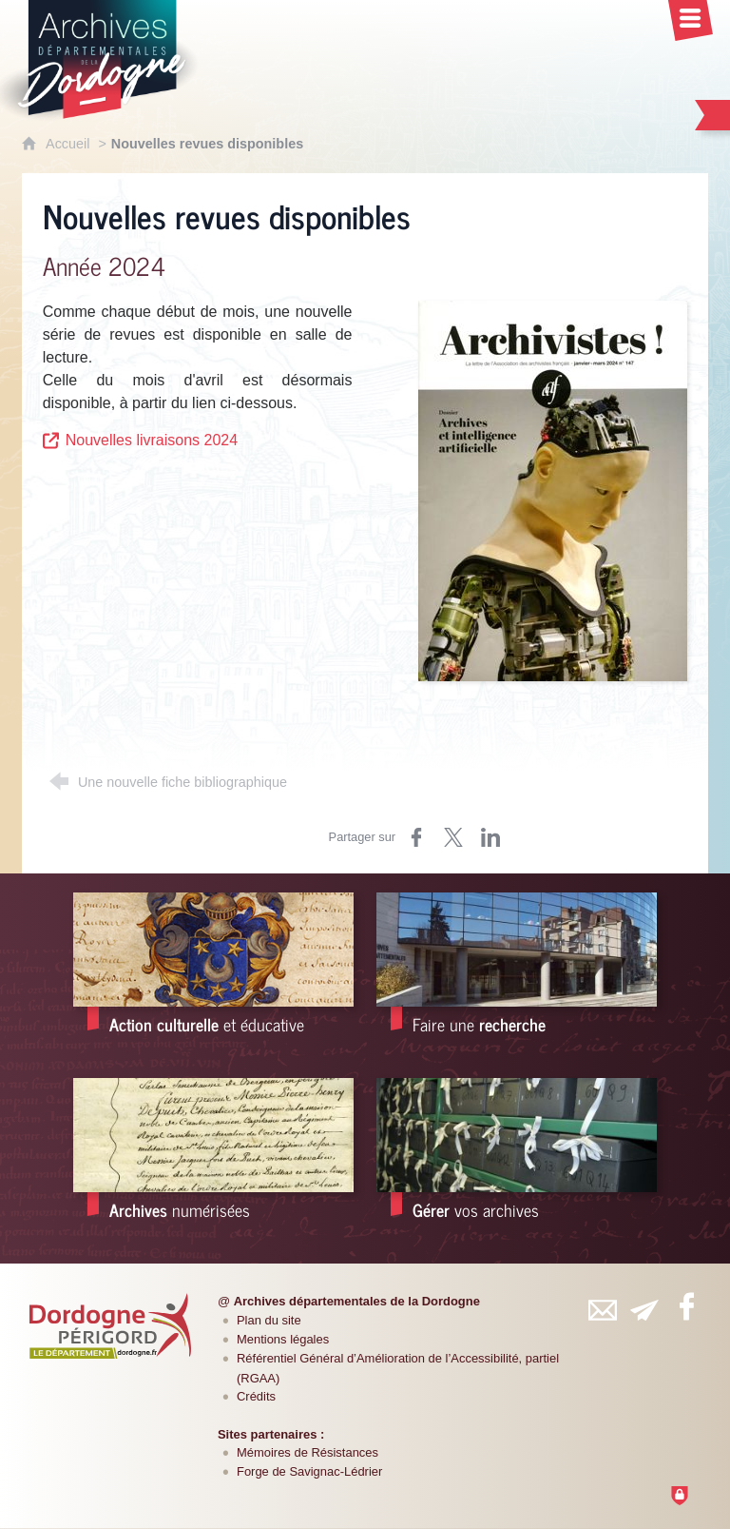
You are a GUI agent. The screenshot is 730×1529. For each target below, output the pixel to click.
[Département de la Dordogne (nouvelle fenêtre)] (110, 1325)
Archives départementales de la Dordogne (357, 1301)
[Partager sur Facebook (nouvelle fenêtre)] (416, 837)
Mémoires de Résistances (307, 1452)
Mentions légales (283, 1339)
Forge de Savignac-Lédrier (309, 1471)
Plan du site (269, 1320)
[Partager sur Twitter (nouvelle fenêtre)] (453, 837)
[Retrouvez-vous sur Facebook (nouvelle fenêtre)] (686, 1306)
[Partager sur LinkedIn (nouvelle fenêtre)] (490, 837)
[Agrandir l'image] (552, 489)
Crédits (256, 1396)
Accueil (69, 143)
